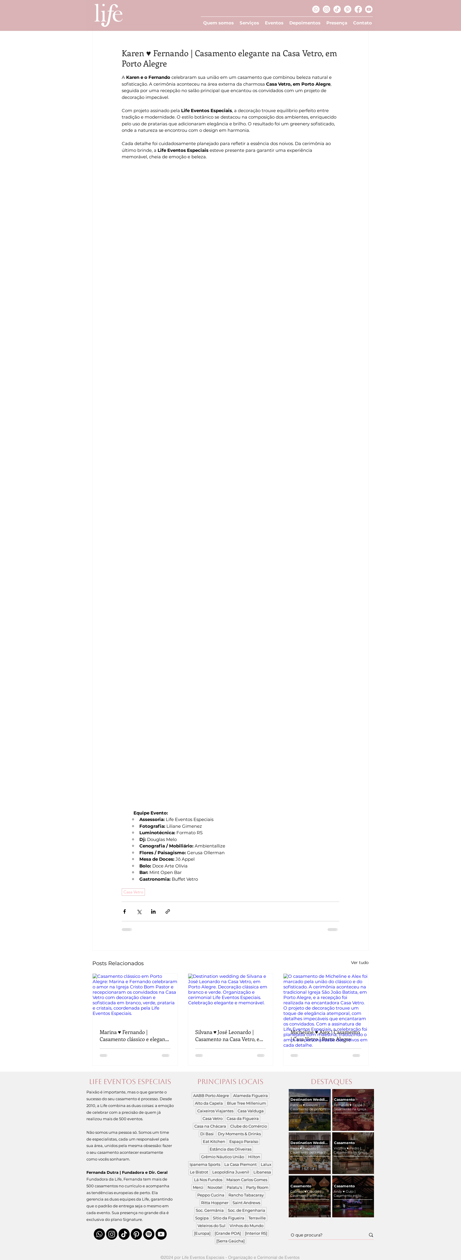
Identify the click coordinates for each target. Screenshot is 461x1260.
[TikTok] (337, 9)
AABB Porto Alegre (211, 1095)
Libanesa (262, 1172)
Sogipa (202, 1218)
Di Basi (207, 1133)
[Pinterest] (347, 9)
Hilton (254, 1156)
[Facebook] (358, 9)
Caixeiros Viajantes (215, 1110)
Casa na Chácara (210, 1126)
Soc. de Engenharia (246, 1210)
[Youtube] (369, 9)
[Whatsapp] (316, 9)
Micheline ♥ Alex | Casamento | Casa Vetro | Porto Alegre (325, 1035)
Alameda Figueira (250, 1095)
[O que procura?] (324, 1235)
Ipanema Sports (205, 1164)
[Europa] (202, 1233)
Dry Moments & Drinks (239, 1133)
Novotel (215, 1187)
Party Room (257, 1187)
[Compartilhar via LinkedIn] (153, 911)
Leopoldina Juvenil (230, 1172)
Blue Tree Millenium (246, 1103)
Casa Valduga (251, 1110)
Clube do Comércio (248, 1126)
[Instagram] (326, 9)
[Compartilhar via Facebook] (124, 911)
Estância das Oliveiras (230, 1149)
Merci (198, 1187)
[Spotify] (148, 1234)
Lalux (266, 1164)
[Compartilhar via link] (168, 911)
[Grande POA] (228, 1233)
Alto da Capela (209, 1103)
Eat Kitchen (214, 1141)
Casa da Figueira (243, 1118)
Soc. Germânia (210, 1210)
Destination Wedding (309, 1099)
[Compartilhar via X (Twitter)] (139, 911)
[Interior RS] (256, 1233)
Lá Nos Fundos (208, 1179)
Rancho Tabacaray (246, 1195)
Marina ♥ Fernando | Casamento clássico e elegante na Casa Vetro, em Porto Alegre (135, 1035)
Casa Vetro (133, 892)
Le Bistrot (199, 1172)
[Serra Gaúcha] (230, 1241)
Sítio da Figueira (228, 1218)
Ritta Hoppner (214, 1202)
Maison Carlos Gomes (246, 1179)
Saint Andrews (246, 1202)
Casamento (344, 1099)
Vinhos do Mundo (246, 1225)
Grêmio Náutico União (222, 1156)
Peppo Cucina (210, 1195)
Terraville (257, 1218)
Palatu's (234, 1187)
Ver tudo (360, 962)
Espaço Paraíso (243, 1141)
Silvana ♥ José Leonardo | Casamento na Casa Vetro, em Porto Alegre (229, 1035)
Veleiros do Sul (212, 1225)
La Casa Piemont (240, 1164)
